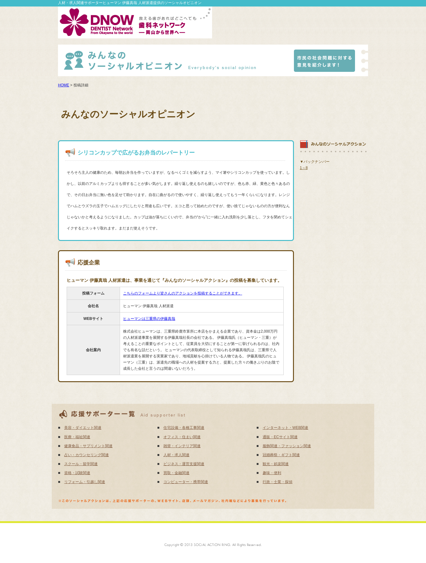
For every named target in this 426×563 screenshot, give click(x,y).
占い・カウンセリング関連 (86, 455)
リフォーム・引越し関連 (84, 482)
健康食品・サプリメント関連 (88, 446)
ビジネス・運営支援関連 (183, 464)
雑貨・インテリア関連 (182, 446)
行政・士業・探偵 (277, 482)
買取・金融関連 (176, 473)
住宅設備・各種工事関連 (183, 428)
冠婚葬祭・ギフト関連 (281, 455)
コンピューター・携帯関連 (185, 482)
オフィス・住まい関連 (182, 437)
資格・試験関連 (77, 473)
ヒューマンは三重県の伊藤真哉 (149, 318)
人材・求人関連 (176, 455)
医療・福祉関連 (77, 437)
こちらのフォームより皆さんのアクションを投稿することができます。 (182, 293)
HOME (63, 85)
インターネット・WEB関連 (285, 428)
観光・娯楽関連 (276, 464)
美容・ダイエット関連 (82, 428)
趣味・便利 (272, 473)
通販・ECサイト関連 (280, 437)
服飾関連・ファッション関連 (287, 446)
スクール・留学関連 (81, 464)
